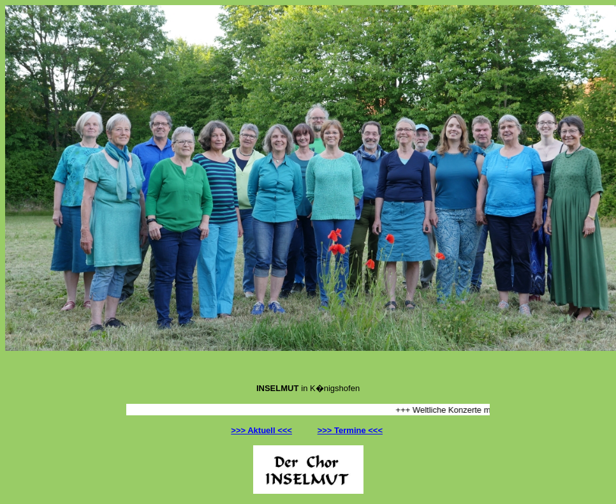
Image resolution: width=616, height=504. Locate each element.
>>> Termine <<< (350, 430)
